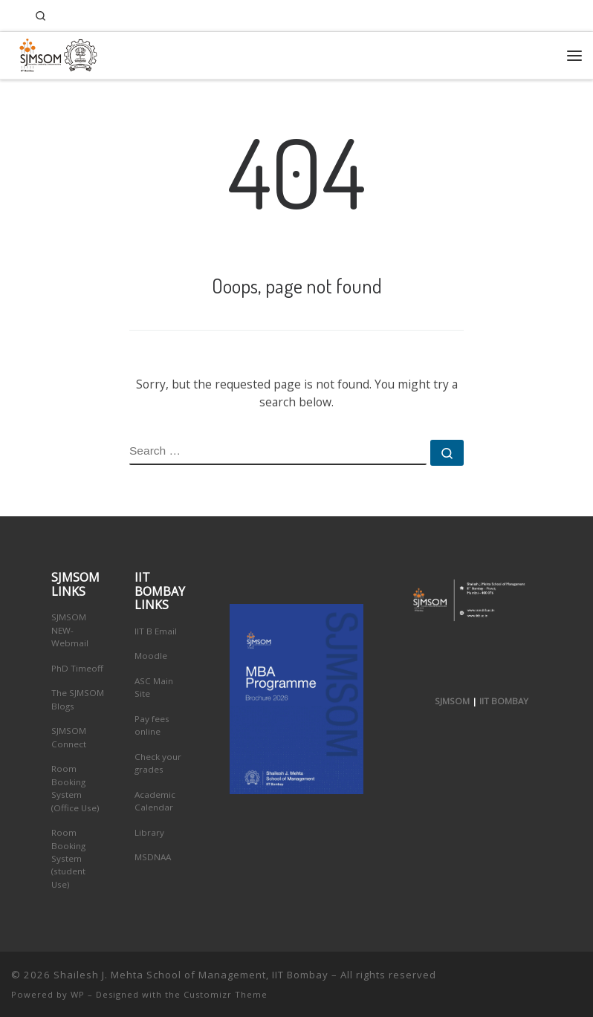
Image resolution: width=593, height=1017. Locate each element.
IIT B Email (156, 631)
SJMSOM (452, 700)
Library (149, 832)
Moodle (151, 655)
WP (78, 994)
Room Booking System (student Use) (68, 858)
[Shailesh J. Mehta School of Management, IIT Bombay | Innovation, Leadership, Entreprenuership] (54, 53)
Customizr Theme (226, 994)
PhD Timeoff (77, 668)
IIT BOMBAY (503, 700)
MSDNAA (153, 856)
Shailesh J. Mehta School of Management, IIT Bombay (191, 974)
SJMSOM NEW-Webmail (69, 630)
